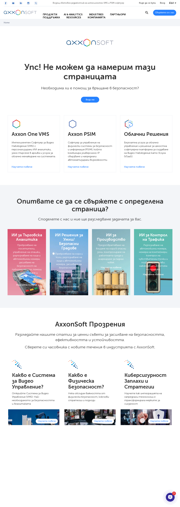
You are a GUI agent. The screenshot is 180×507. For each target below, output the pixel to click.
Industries (93, 9)
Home (7, 22)
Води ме (90, 99)
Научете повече (26, 284)
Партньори (115, 9)
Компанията (94, 15)
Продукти (47, 9)
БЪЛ (171, 3)
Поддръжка (48, 15)
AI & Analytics (70, 9)
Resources (71, 15)
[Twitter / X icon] (36, 3)
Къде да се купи (147, 3)
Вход (162, 3)
